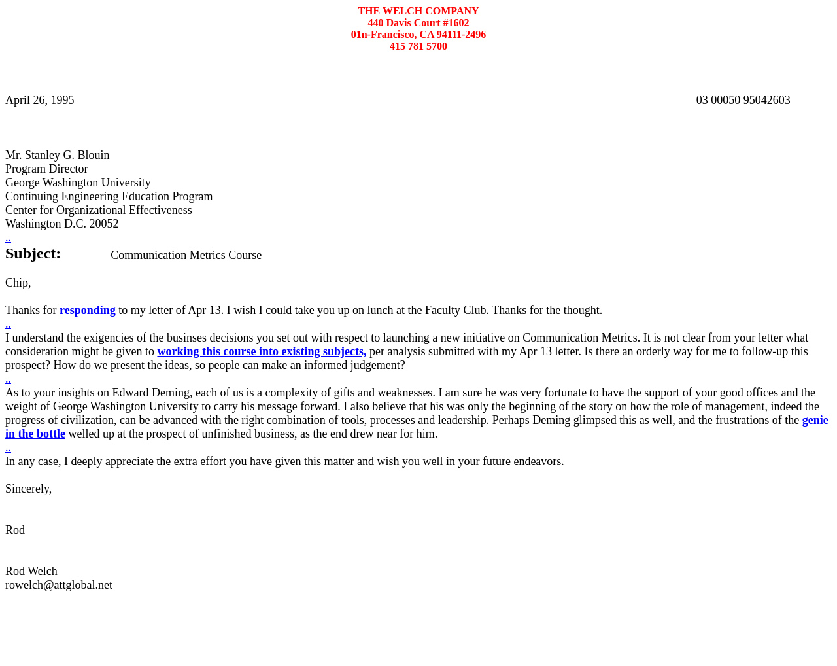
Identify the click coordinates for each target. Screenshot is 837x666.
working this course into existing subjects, (261, 351)
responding (88, 310)
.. (8, 237)
